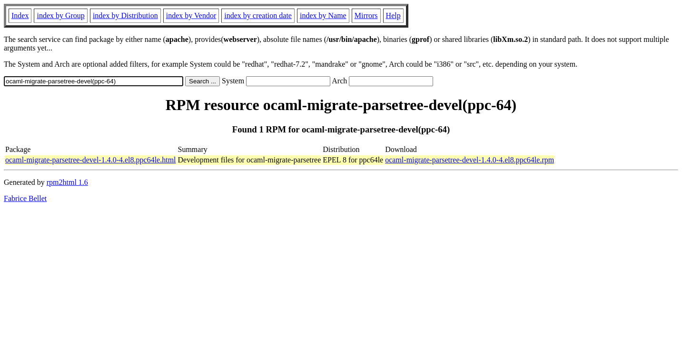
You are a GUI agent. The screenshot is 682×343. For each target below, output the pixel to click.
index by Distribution (125, 15)
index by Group (60, 15)
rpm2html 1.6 (67, 182)
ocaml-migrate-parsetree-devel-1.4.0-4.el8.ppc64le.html (90, 160)
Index (20, 15)
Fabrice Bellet (25, 198)
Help (393, 15)
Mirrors (366, 15)
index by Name (323, 15)
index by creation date (258, 15)
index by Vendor (191, 15)
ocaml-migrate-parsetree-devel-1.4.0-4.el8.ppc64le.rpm (469, 160)
